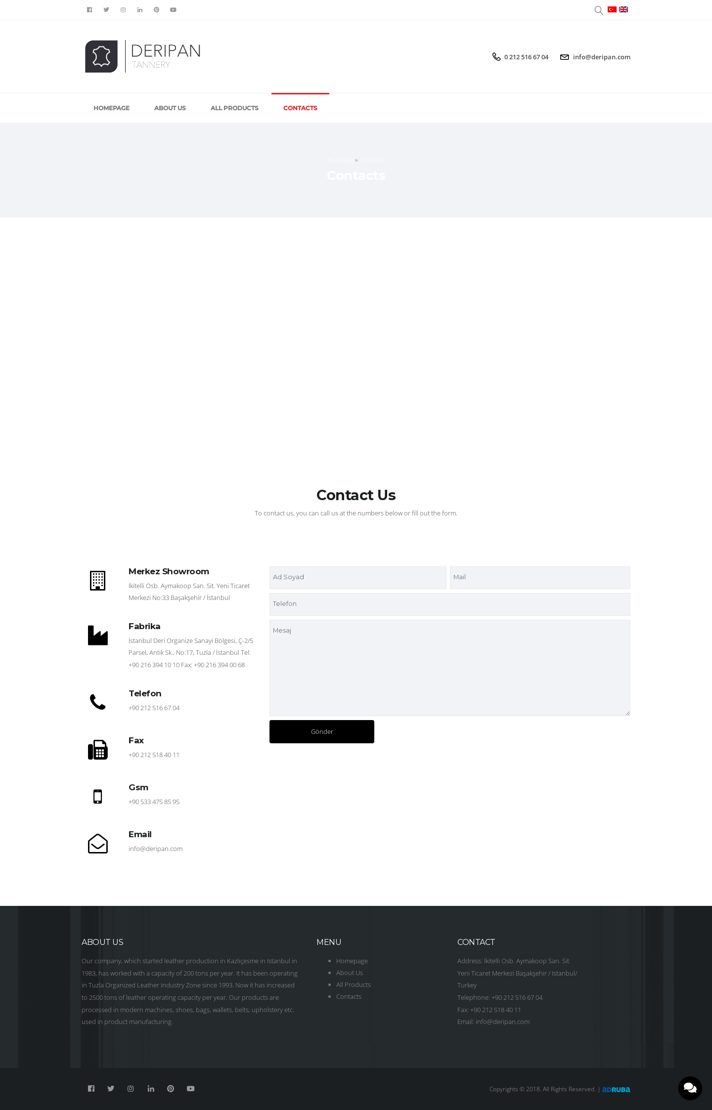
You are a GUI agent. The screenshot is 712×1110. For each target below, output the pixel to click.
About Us (170, 108)
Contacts (300, 108)
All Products (235, 108)
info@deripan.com (601, 56)
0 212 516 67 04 (526, 56)
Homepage (111, 108)
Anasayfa (340, 159)
